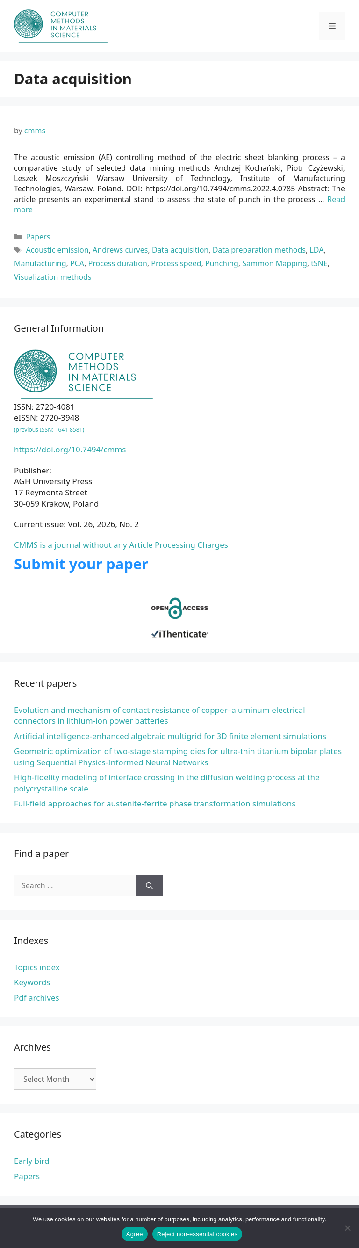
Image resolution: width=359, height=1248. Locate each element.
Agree (134, 1234)
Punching (221, 263)
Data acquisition (180, 250)
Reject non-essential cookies (197, 1234)
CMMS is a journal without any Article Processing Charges (121, 544)
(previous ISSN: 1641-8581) (49, 430)
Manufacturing (40, 263)
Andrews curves (120, 250)
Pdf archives (36, 997)
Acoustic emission (57, 250)
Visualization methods (52, 277)
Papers (38, 237)
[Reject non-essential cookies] (347, 1228)
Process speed (176, 263)
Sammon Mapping (274, 263)
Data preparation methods (259, 250)
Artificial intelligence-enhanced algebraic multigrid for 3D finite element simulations (170, 736)
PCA (77, 263)
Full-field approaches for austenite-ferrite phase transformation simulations (154, 803)
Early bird (31, 1160)
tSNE (319, 263)
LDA (316, 250)
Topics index (37, 967)
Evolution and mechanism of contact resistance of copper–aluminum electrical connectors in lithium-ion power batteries (159, 715)
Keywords (32, 982)
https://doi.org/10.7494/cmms (70, 449)
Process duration (117, 263)
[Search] (149, 885)
